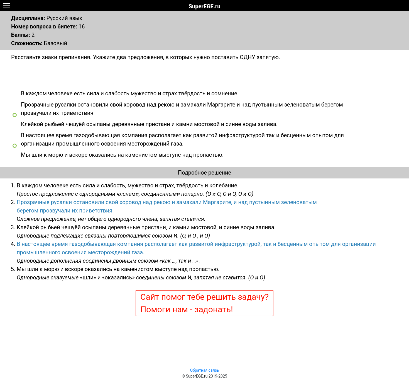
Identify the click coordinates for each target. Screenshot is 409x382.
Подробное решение (204, 172)
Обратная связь (204, 370)
